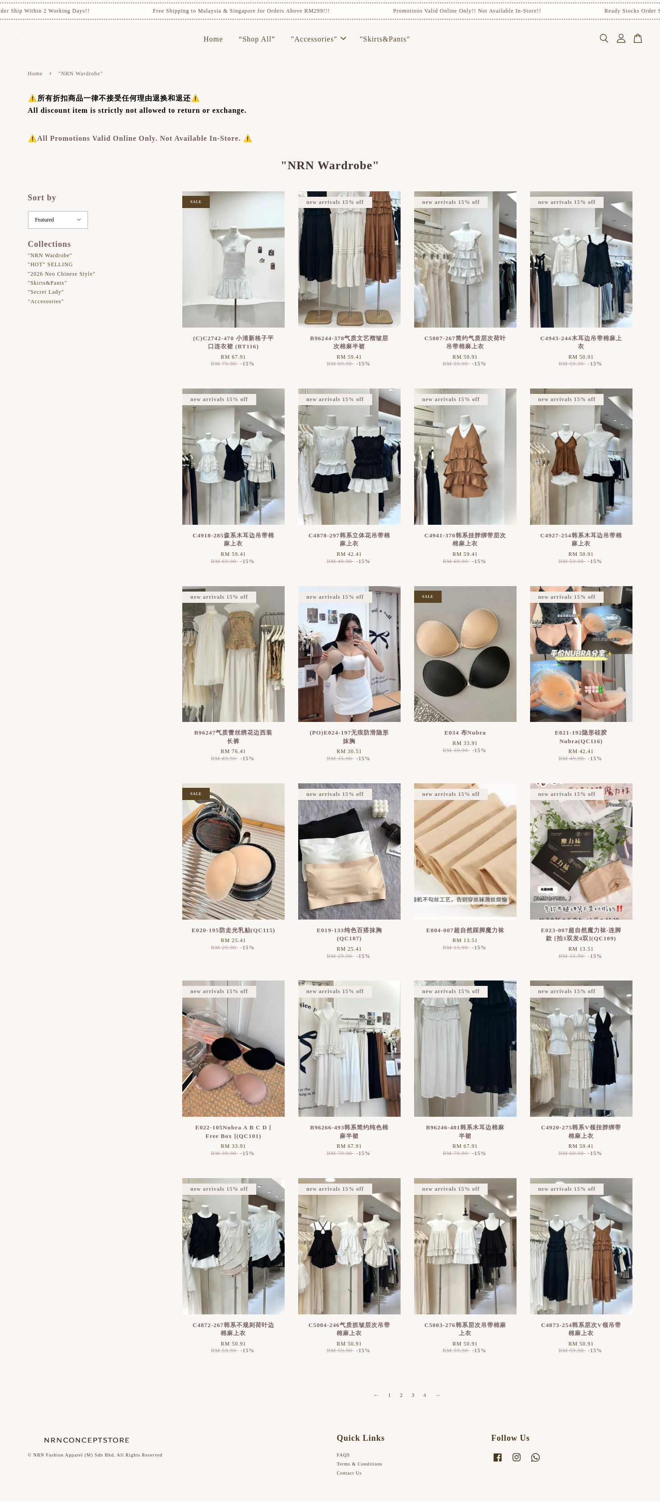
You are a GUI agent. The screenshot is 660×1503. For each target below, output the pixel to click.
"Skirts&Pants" (385, 39)
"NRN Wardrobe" (50, 257)
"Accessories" (318, 39)
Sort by (42, 198)
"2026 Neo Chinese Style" (62, 275)
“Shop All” (257, 39)
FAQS (343, 1456)
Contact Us (349, 1474)
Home (213, 39)
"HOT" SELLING (50, 266)
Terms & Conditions (360, 1465)
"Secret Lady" (46, 293)
